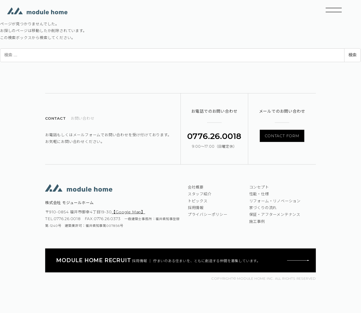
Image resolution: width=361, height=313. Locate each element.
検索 (352, 55)
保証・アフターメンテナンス (274, 214)
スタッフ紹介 (200, 194)
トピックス (198, 201)
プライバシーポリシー (207, 214)
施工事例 (257, 221)
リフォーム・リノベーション (275, 201)
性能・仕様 (259, 194)
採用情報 (196, 207)
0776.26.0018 (214, 136)
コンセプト (259, 187)
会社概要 (196, 187)
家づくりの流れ (263, 207)
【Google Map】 (128, 212)
